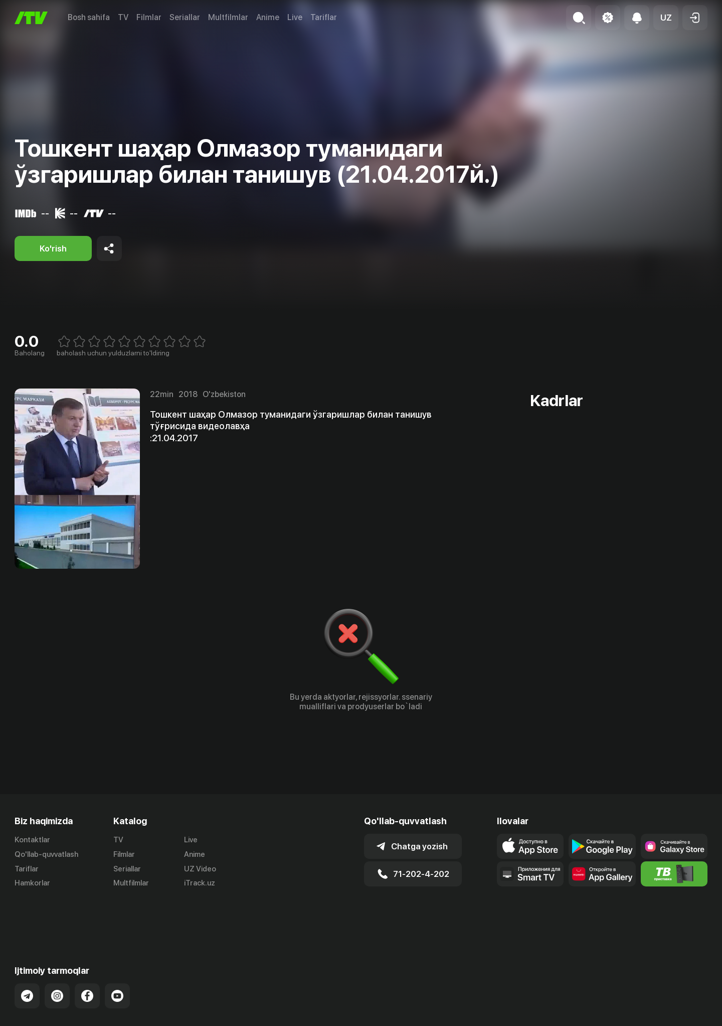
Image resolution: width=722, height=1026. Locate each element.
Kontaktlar (32, 839)
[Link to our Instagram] (57, 956)
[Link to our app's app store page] (530, 846)
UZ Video (200, 868)
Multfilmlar (228, 17)
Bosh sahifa (89, 17)
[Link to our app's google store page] (602, 846)
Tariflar (323, 17)
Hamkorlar (32, 883)
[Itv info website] (674, 873)
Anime (267, 17)
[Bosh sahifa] (31, 18)
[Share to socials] (109, 248)
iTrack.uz (199, 883)
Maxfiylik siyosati (678, 1007)
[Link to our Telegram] (27, 956)
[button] (665, 17)
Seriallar (184, 17)
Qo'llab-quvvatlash (46, 854)
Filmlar (148, 17)
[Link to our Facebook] (87, 956)
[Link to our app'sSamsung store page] (674, 846)
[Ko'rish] (53, 248)
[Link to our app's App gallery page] (602, 873)
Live (294, 17)
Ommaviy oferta (610, 1007)
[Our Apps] (530, 873)
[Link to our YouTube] (117, 956)
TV (123, 17)
